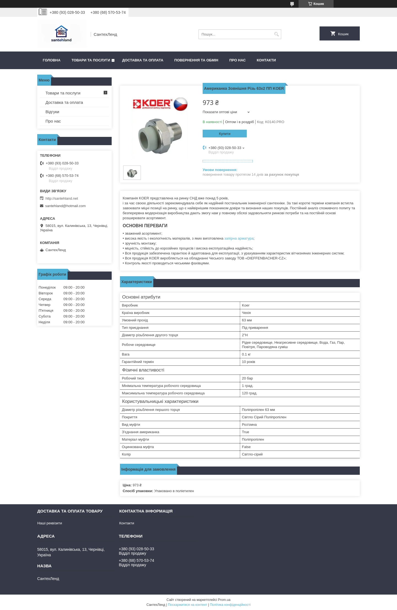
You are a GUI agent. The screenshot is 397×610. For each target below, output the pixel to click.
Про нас (237, 60)
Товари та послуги (90, 60)
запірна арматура (239, 238)
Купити (224, 134)
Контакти (266, 60)
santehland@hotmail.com (65, 206)
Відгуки (52, 111)
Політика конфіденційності (230, 605)
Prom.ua (224, 600)
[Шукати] (276, 34)
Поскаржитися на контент (187, 605)
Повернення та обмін (196, 60)
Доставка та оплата (142, 60)
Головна (51, 60)
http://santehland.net (61, 198)
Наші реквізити (49, 523)
